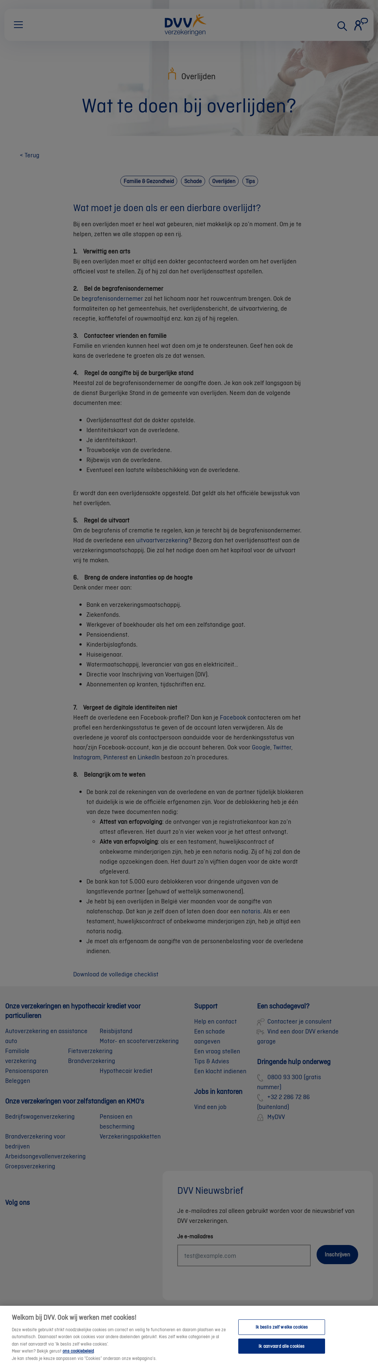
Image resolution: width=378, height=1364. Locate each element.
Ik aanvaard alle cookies (281, 1351)
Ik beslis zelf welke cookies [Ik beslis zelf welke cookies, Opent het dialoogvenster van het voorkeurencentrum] (282, 1332)
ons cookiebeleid (78, 1356)
